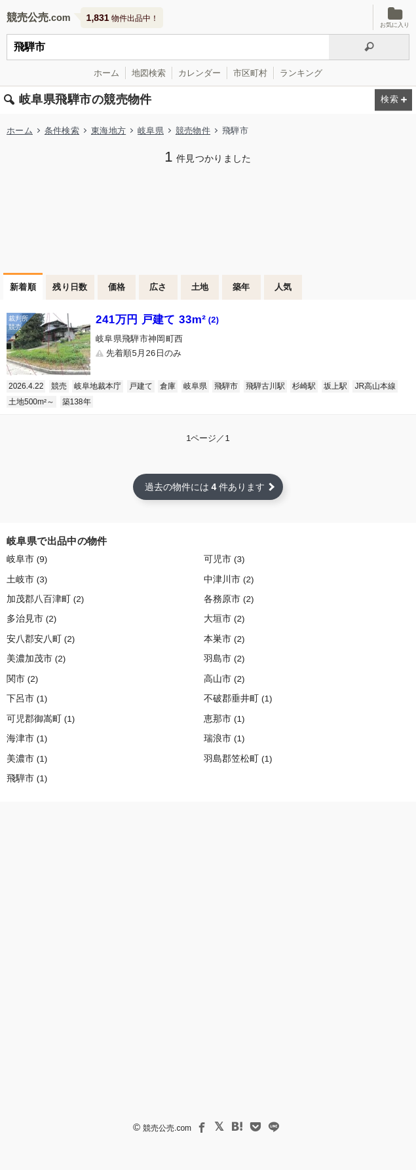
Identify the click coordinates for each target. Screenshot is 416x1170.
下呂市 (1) (27, 698)
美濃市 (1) (27, 759)
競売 (59, 386)
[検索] (369, 47)
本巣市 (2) (224, 639)
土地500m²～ (31, 401)
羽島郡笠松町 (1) (238, 759)
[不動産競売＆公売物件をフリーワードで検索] (168, 47)
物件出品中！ (122, 17)
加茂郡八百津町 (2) (45, 599)
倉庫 (168, 386)
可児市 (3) (224, 559)
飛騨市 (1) (27, 778)
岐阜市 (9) (27, 559)
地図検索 (149, 73)
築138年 (76, 401)
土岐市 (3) (27, 579)
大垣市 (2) (224, 619)
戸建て (141, 386)
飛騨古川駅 (265, 386)
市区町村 (250, 73)
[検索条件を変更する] (393, 100)
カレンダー (199, 73)
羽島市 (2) (224, 659)
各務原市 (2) (229, 599)
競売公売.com (167, 1128)
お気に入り (394, 17)
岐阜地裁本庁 (97, 386)
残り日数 (70, 287)
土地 (200, 287)
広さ (158, 287)
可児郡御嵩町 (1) (41, 719)
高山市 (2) (224, 679)
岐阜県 (151, 130)
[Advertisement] (208, 217)
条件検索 (62, 130)
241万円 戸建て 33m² (157, 319)
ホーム (106, 73)
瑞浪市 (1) (224, 738)
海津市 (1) (27, 738)
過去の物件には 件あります (205, 487)
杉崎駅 (304, 386)
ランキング (301, 73)
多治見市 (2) (31, 619)
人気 (283, 287)
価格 (117, 287)
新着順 (23, 287)
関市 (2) (22, 679)
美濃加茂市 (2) (36, 659)
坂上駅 (335, 386)
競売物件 (193, 130)
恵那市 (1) (224, 719)
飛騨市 (226, 386)
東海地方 (108, 130)
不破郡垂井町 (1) (238, 698)
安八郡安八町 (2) (41, 639)
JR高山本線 (375, 386)
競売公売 (27, 17)
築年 (241, 287)
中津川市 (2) (229, 579)
